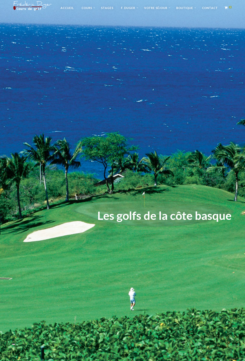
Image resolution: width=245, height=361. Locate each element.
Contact (210, 8)
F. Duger (128, 8)
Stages (107, 8)
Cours (87, 8)
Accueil (67, 8)
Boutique (184, 8)
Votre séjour (155, 8)
